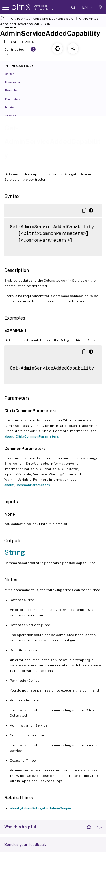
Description (16, 82)
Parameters (16, 98)
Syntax (13, 73)
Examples (14, 90)
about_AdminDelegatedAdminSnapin (40, 808)
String (14, 552)
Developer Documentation (44, 7)
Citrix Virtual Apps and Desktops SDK (42, 19)
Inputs (12, 107)
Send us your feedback (25, 844)
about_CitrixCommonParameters (31, 436)
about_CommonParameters (27, 485)
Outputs (13, 115)
